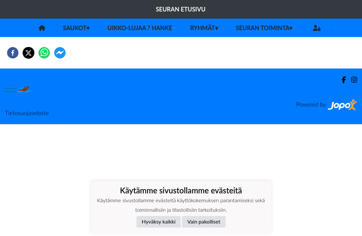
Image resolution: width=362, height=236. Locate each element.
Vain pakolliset (203, 221)
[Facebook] (341, 79)
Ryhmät (204, 27)
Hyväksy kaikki (158, 221)
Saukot (76, 27)
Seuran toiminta (264, 27)
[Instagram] (351, 79)
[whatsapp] (44, 53)
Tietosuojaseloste (27, 112)
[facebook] (13, 53)
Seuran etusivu (181, 9)
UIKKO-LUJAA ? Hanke (139, 27)
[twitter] (28, 53)
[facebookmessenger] (60, 53)
